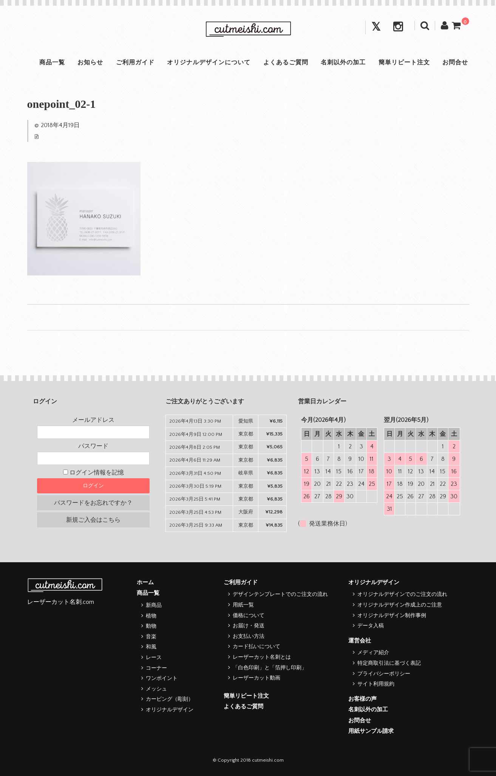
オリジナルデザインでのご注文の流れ (402, 594)
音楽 (151, 637)
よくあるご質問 (286, 62)
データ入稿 (370, 626)
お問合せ (457, 62)
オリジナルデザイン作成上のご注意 (399, 605)
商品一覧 (50, 62)
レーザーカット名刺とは (262, 657)
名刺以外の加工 (344, 62)
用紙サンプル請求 (371, 731)
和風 (151, 647)
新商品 (154, 605)
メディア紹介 (373, 653)
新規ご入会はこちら (93, 519)
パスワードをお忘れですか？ (93, 502)
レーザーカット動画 (256, 678)
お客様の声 (362, 699)
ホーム (145, 582)
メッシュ (156, 689)
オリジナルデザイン (169, 710)
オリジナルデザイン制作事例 (391, 616)
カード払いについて (256, 647)
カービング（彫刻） (169, 699)
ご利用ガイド (134, 62)
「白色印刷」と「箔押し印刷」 (270, 668)
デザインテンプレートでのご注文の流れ (280, 594)
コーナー (156, 668)
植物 (151, 616)
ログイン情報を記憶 (93, 472)
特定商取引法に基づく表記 (389, 663)
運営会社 (359, 641)
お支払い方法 (248, 636)
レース (154, 658)
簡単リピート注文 (405, 62)
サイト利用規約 (375, 684)
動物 (151, 626)
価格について (248, 616)
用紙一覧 (243, 605)
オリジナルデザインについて (208, 62)
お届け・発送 (248, 626)
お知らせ (89, 62)
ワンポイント (162, 678)
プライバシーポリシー (383, 674)
